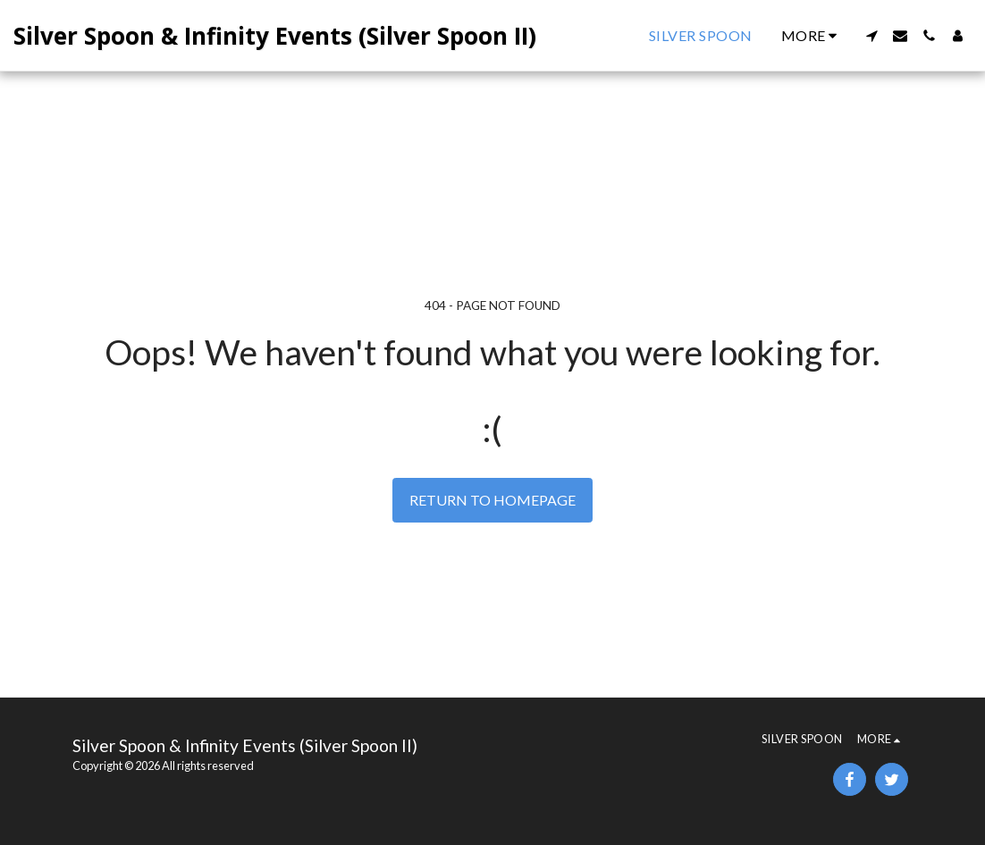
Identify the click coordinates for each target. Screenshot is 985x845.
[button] (871, 36)
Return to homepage (492, 499)
